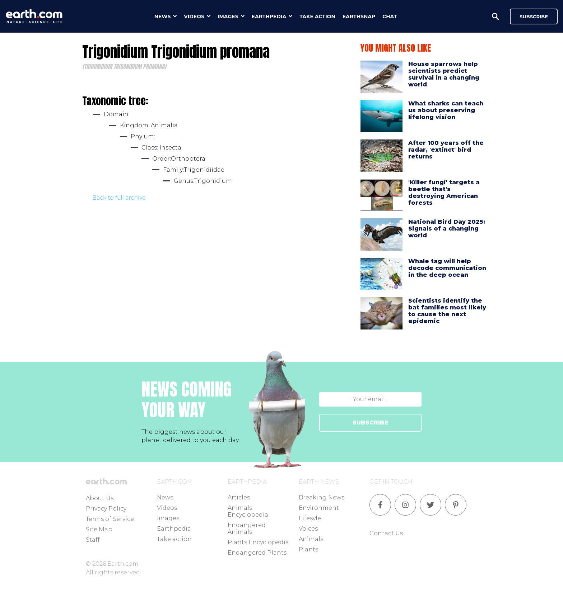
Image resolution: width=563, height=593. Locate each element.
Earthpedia (174, 528)
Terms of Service (110, 519)
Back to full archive (119, 197)
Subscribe (534, 16)
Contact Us (386, 533)
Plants (308, 549)
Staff (93, 539)
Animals (311, 539)
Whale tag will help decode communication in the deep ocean (447, 268)
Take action (174, 539)
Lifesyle (310, 518)
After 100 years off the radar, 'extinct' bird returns (446, 149)
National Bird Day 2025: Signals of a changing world (446, 228)
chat (389, 16)
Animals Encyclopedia (248, 511)
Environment (319, 507)
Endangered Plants (257, 552)
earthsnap (359, 16)
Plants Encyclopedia (258, 542)
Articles (239, 497)
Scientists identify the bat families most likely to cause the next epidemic (447, 311)
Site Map (99, 529)
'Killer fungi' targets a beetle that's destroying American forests (444, 193)
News (165, 497)
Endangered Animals (247, 528)
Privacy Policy (106, 508)
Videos (167, 507)
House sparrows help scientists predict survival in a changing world (443, 74)
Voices (308, 528)
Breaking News (321, 497)
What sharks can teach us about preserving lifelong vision (445, 110)
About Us (99, 498)
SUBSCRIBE (370, 422)
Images (168, 518)
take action (317, 16)
